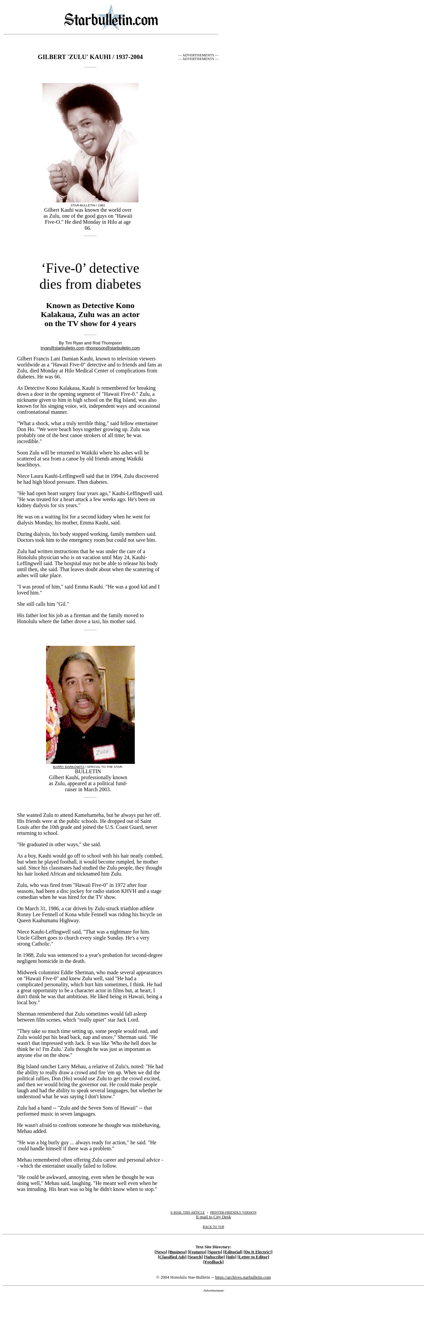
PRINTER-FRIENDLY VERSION (233, 1212)
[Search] (195, 1257)
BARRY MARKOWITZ (68, 767)
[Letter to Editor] (253, 1257)
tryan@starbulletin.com (62, 347)
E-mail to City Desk (213, 1216)
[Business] (177, 1252)
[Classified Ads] (172, 1257)
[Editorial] (233, 1252)
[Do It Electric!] (258, 1252)
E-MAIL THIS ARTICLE (187, 1212)
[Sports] (214, 1252)
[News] (160, 1252)
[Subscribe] (214, 1257)
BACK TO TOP (213, 1227)
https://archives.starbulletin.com (243, 1277)
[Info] (231, 1257)
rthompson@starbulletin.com (112, 347)
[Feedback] (213, 1262)
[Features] (197, 1252)
